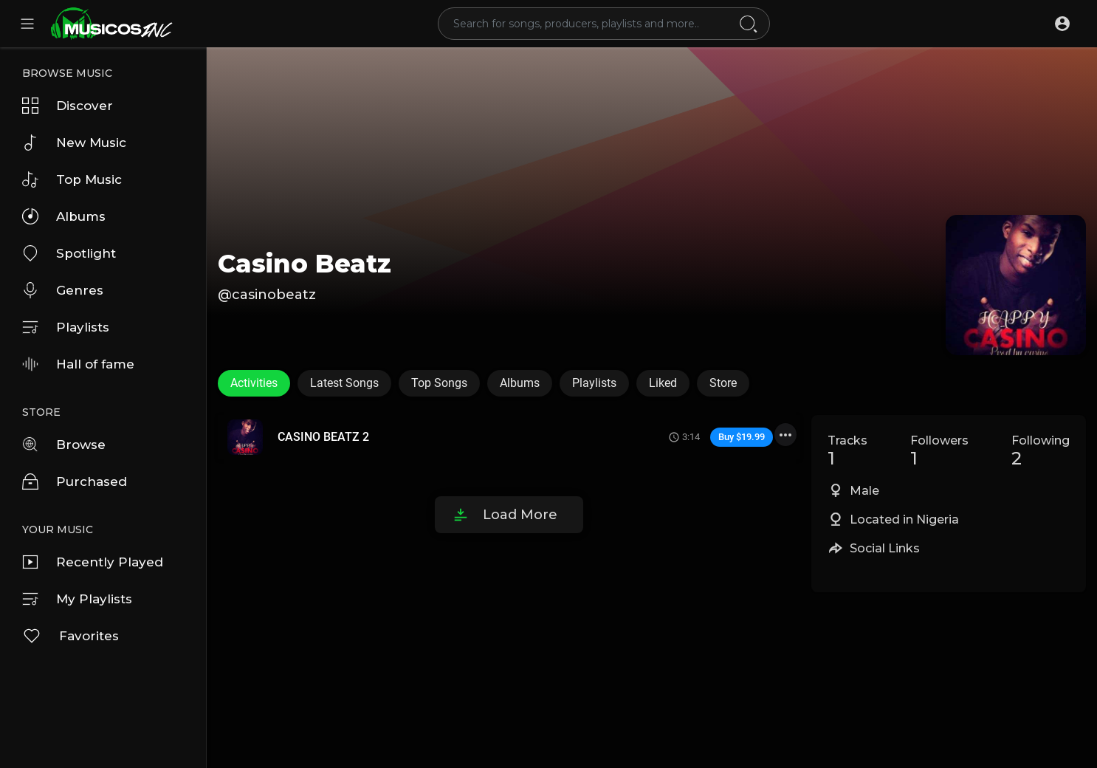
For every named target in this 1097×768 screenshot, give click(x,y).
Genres (62, 290)
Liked (663, 383)
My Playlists (77, 599)
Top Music (72, 179)
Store (723, 383)
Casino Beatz (304, 263)
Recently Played (92, 562)
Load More (520, 515)
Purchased (74, 481)
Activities (254, 383)
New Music (74, 142)
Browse (64, 444)
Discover (67, 105)
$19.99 (750, 436)
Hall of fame (78, 364)
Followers (939, 451)
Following (1040, 451)
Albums (64, 216)
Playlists (65, 327)
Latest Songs (344, 383)
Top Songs (439, 383)
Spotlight (69, 253)
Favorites (70, 635)
